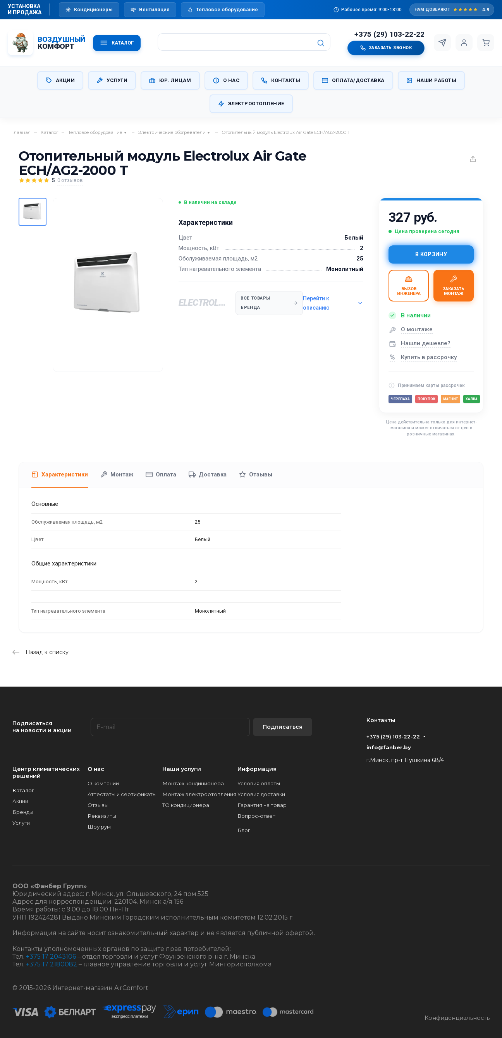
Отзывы (255, 474)
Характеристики (59, 474)
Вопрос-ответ (256, 816)
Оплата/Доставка (353, 80)
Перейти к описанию (333, 303)
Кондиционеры (89, 9)
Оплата (161, 474)
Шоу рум (99, 827)
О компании (103, 783)
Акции (60, 80)
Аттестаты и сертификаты (122, 794)
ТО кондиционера (185, 805)
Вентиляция (150, 9)
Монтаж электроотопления (199, 794)
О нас (226, 80)
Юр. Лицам (170, 80)
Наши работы (431, 80)
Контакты (280, 80)
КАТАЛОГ (117, 43)
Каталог (23, 790)
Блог (243, 830)
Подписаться (283, 726)
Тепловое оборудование (222, 9)
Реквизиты (102, 816)
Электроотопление (251, 104)
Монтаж (116, 474)
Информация (257, 769)
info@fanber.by (388, 747)
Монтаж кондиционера (193, 783)
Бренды (22, 812)
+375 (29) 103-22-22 (389, 34)
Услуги (111, 80)
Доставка (208, 474)
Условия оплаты (258, 783)
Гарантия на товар (262, 805)
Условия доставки (261, 794)
